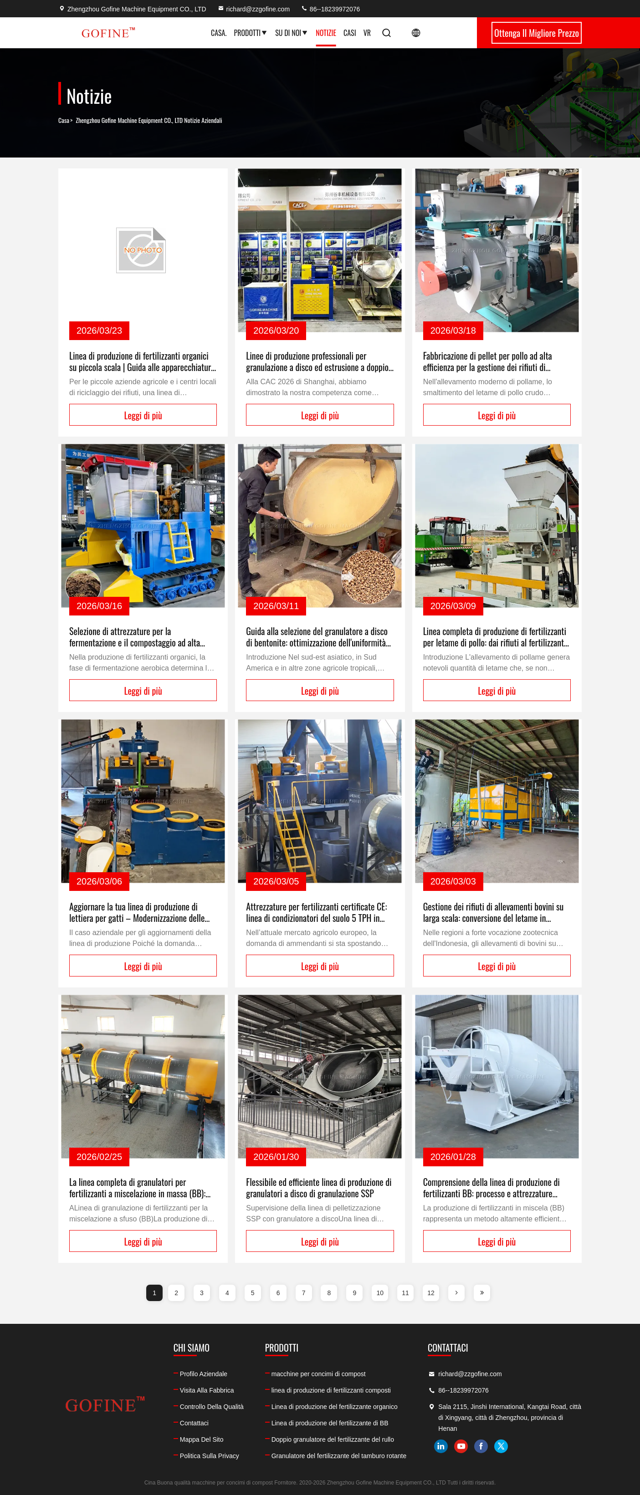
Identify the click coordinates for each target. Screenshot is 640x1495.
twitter (501, 1446)
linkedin (441, 1446)
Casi (349, 32)
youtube (461, 1446)
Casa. (218, 32)
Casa (63, 120)
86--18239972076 (330, 9)
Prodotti (251, 32)
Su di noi (291, 32)
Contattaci (194, 1423)
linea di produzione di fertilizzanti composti (331, 1390)
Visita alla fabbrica (207, 1390)
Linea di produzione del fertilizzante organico (334, 1406)
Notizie (326, 32)
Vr (367, 32)
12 (431, 1293)
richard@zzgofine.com (253, 9)
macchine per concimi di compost (318, 1374)
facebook (481, 1446)
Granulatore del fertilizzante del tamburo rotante (339, 1455)
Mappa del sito (202, 1439)
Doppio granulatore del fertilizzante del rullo (332, 1439)
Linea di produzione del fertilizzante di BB (330, 1423)
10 (380, 1293)
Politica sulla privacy (209, 1455)
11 (405, 1293)
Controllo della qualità (212, 1406)
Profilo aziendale (203, 1374)
